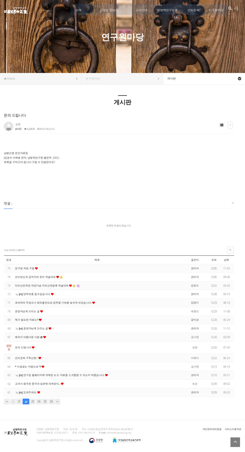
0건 (18, 129)
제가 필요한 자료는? (27, 320)
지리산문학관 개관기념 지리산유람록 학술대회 (42, 285)
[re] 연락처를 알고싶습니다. (33, 294)
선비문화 (192, 9)
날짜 (226, 260)
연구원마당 (214, 9)
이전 (13, 401)
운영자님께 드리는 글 (27, 311)
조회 (213, 260)
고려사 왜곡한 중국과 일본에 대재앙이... (38, 384)
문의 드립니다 (23, 347)
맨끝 (57, 401)
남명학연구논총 (166, 9)
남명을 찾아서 (108, 9)
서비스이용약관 (233, 429)
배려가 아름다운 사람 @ (29, 337)
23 (32, 401)
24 (38, 401)
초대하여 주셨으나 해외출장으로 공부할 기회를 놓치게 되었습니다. (54, 303)
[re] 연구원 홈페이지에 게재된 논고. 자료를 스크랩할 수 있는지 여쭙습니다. (61, 375)
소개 (77, 9)
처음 (7, 401)
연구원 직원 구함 (25, 268)
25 (45, 401)
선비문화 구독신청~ (27, 358)
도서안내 (140, 9)
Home (41, 78)
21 (19, 401)
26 (51, 401)
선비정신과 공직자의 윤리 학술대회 (36, 277)
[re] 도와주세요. (27, 392)
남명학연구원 (16, 10)
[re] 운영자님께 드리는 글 (32, 328)
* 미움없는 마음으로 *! (28, 366)
